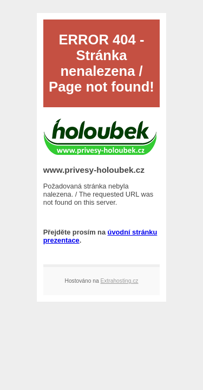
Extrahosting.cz (120, 281)
